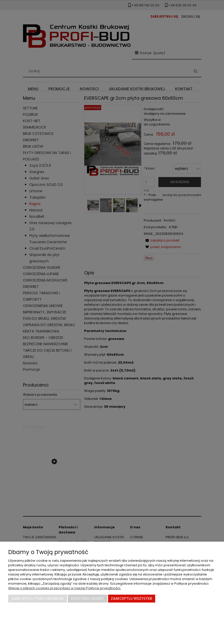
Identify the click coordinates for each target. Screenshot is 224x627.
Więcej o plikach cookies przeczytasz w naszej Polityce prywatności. (64, 588)
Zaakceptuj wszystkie (131, 598)
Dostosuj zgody (87, 598)
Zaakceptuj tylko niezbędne (37, 598)
